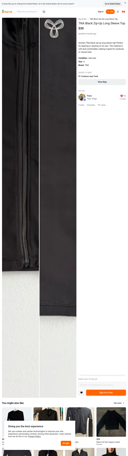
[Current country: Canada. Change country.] (123, 11)
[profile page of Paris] (82, 97)
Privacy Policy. (34, 436)
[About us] (118, 11)
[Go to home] (7, 12)
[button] (119, 403)
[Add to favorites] (81, 393)
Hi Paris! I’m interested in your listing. (102, 385)
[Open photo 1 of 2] (20, 208)
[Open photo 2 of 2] (58, 208)
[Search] (44, 11)
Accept (66, 443)
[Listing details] (102, 197)
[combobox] (29, 11)
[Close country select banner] (125, 3)
